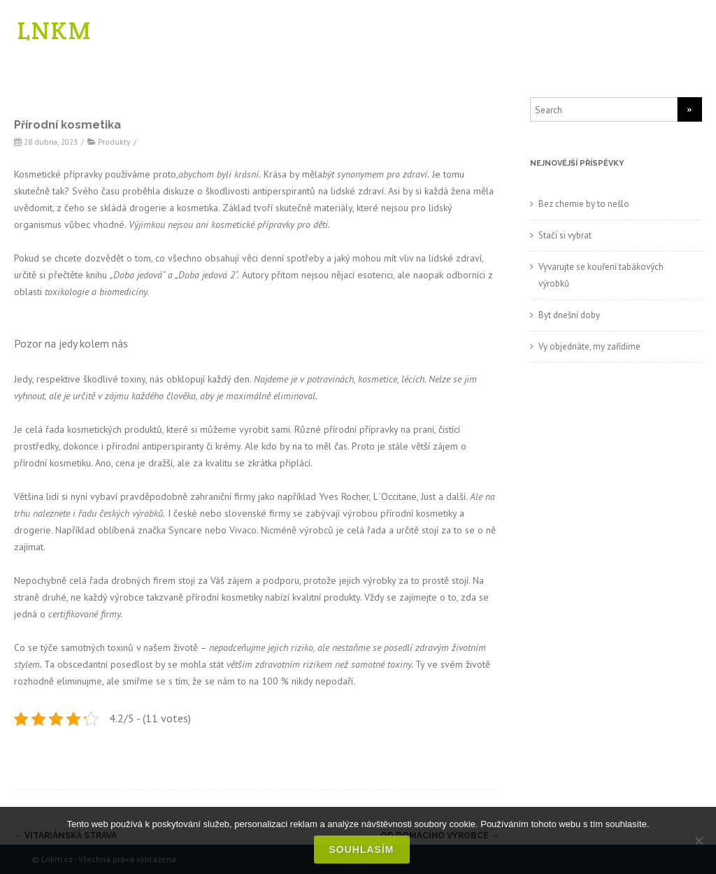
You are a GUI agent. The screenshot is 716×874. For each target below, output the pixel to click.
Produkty (114, 141)
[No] (699, 840)
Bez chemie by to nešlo (583, 204)
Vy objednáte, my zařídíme (589, 346)
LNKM (54, 30)
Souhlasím (361, 849)
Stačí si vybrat (565, 235)
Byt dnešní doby (569, 315)
